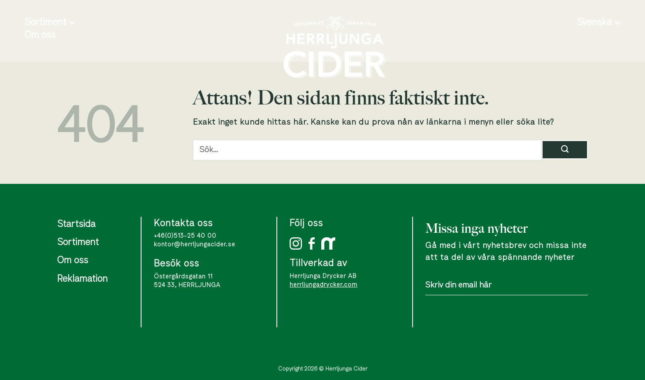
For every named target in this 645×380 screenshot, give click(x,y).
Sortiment (50, 22)
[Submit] (565, 149)
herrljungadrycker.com (323, 284)
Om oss (40, 35)
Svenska (598, 22)
